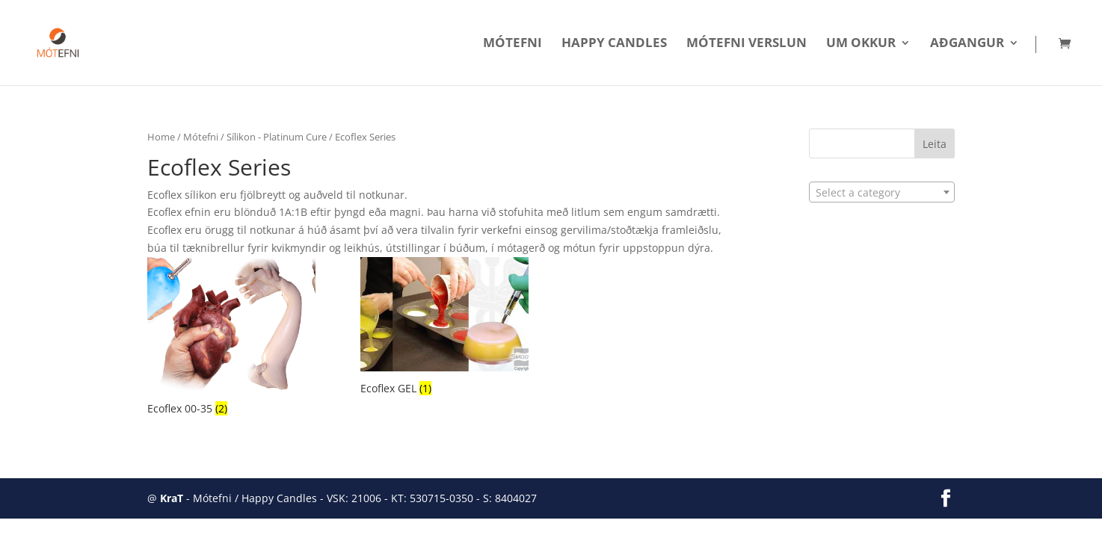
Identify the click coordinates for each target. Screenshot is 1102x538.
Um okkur (861, 44)
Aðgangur (967, 44)
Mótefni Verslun (746, 44)
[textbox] (882, 192)
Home (161, 136)
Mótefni (512, 44)
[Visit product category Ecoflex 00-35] (231, 338)
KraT (171, 498)
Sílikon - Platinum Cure (277, 136)
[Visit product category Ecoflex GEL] (444, 328)
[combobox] (882, 192)
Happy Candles (614, 44)
